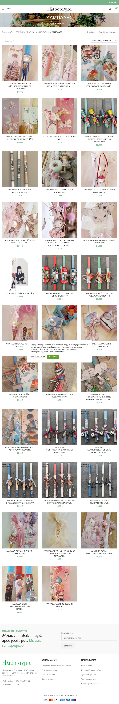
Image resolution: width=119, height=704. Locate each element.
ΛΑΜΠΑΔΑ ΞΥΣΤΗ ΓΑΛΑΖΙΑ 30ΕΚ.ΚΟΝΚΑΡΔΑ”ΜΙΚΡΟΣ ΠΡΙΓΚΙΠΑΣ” (19, 86)
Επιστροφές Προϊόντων (90, 683)
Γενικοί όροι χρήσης (49, 670)
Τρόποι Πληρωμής (88, 675)
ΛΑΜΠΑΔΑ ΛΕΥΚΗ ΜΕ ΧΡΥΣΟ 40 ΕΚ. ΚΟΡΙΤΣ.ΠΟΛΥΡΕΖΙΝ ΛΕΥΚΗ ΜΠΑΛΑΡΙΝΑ (59, 553)
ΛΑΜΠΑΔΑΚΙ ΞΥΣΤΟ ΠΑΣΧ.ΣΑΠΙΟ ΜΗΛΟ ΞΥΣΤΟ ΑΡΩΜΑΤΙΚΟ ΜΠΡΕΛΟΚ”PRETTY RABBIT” (59, 243)
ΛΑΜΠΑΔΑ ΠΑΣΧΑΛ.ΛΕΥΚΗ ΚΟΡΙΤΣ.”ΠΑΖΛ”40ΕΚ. (99, 345)
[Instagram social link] (112, 2)
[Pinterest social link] (115, 2)
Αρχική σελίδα (7, 32)
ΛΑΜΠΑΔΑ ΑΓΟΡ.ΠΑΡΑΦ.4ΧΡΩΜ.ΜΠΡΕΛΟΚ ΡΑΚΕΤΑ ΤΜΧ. (59, 450)
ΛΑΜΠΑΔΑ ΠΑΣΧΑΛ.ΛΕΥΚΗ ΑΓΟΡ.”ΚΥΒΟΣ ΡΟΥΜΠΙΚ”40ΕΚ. (99, 84)
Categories (58, 23)
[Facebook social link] (109, 2)
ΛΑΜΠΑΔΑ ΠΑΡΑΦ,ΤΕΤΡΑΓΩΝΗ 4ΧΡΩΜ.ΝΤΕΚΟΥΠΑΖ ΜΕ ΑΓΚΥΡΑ (20, 501)
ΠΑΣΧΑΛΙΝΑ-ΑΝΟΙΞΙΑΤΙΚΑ (38, 32)
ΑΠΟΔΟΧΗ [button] (53, 356)
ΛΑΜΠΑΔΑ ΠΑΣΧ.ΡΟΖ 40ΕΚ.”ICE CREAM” (20, 345)
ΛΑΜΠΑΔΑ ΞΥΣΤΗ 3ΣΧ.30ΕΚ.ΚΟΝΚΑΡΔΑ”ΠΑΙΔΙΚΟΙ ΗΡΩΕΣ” (20, 606)
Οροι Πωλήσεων (48, 675)
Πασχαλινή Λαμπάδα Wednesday (20, 293)
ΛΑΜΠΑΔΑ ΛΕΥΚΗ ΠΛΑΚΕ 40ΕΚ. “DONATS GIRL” (59, 191)
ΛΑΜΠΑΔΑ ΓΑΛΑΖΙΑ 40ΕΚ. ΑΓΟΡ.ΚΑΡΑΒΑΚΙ (20, 395)
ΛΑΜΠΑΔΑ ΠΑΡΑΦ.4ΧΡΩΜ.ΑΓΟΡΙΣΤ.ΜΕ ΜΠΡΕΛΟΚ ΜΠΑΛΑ (99, 450)
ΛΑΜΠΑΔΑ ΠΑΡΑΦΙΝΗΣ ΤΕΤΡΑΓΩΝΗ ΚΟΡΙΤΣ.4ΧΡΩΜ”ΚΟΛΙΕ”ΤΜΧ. (59, 501)
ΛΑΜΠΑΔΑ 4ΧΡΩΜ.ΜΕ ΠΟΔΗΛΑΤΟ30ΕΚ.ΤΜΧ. (99, 501)
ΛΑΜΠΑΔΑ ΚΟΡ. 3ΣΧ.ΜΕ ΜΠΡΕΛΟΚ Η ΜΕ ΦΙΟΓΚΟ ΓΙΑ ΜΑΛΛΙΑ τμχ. (59, 84)
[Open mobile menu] (6, 8)
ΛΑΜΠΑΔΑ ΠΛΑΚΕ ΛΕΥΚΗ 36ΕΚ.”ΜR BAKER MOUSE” (99, 191)
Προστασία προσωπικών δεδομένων (56, 666)
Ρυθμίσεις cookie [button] (38, 356)
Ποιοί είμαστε (86, 666)
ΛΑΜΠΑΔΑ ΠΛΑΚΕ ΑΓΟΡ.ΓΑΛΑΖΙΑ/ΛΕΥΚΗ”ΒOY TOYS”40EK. (19, 448)
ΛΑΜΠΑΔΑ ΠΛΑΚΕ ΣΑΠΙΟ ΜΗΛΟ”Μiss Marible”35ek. (99, 241)
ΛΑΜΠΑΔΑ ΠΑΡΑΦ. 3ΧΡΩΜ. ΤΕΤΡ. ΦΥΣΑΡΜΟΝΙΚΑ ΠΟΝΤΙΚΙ (99, 294)
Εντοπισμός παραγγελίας (91, 670)
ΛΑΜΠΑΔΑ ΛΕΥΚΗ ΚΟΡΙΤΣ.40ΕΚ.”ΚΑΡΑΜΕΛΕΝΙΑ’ (99, 552)
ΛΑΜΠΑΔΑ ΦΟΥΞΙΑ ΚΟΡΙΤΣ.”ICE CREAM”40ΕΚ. (19, 552)
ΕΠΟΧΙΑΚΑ (20, 32)
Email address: (67, 633)
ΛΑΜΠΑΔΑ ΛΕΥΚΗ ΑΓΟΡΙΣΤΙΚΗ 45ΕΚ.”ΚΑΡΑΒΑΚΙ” (59, 395)
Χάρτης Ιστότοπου (49, 679)
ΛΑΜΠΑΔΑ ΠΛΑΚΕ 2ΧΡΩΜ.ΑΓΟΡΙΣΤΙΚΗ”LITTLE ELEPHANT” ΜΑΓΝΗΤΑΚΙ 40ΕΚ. (99, 397)
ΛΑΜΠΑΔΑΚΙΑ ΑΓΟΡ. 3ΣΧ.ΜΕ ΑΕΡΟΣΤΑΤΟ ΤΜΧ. (20, 191)
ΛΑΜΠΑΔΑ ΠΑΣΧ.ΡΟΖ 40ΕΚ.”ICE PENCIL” (59, 605)
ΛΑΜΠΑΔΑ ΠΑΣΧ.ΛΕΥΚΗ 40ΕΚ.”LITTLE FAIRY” (59, 138)
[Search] (110, 8)
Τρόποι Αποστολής (88, 679)
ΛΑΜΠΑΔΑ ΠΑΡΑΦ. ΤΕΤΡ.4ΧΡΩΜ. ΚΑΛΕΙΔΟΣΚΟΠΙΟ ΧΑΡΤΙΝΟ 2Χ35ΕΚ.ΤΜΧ (99, 139)
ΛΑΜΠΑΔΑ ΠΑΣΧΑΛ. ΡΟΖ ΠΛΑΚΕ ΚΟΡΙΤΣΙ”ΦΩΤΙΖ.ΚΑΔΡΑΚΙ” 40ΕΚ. (20, 138)
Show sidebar (10, 41)
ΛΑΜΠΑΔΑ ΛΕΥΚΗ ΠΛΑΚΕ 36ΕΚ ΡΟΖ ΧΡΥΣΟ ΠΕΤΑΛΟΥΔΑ (20, 241)
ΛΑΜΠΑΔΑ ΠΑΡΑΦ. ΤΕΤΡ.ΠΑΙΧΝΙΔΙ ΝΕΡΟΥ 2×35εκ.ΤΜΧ (59, 294)
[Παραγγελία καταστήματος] (104, 41)
